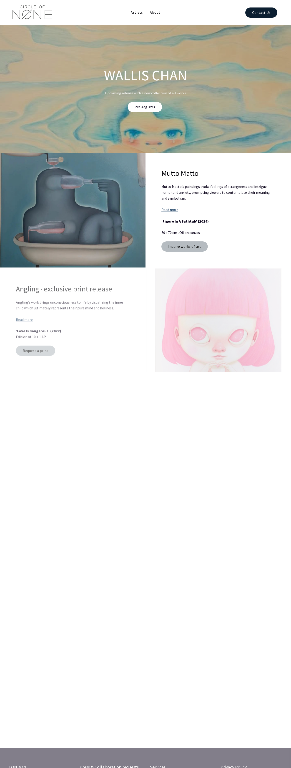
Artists (137, 12)
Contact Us (261, 12)
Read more (169, 209)
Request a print (35, 351)
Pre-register (145, 107)
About (155, 12)
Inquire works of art (184, 246)
